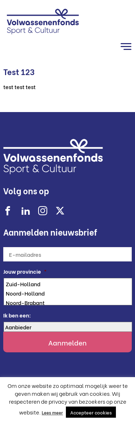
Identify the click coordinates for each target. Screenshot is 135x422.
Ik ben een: (17, 315)
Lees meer (52, 412)
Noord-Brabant (68, 302)
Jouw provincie (25, 271)
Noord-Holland (68, 293)
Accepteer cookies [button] (91, 412)
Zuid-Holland (68, 283)
